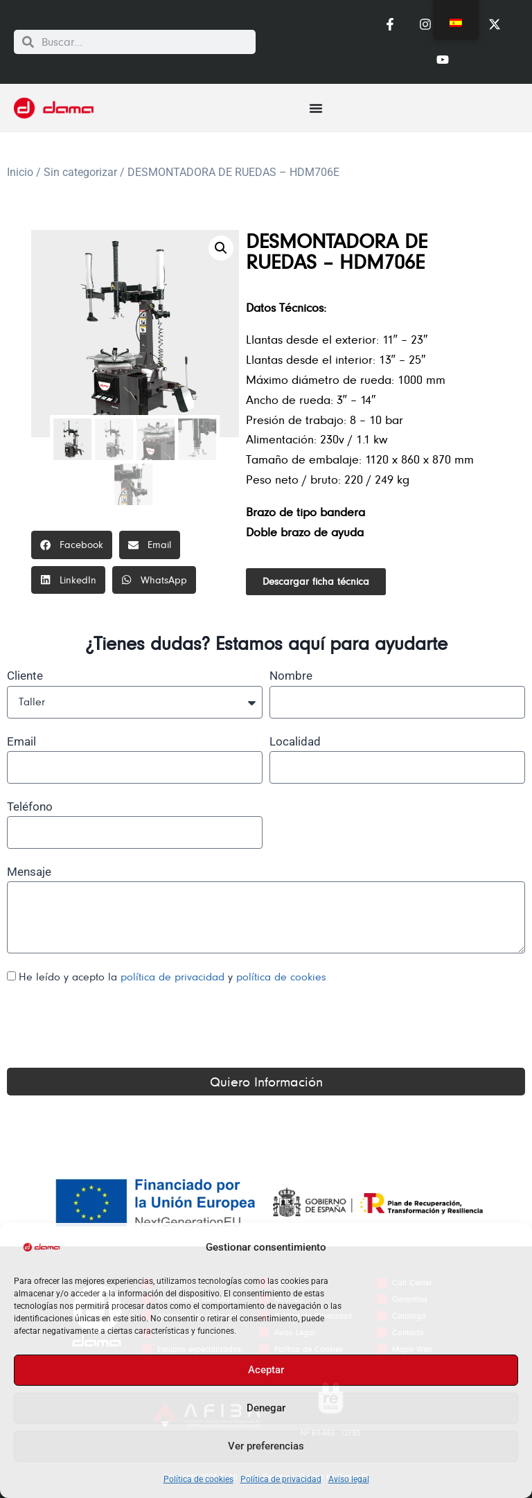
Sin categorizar (80, 172)
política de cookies (281, 976)
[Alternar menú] (316, 108)
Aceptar (266, 1370)
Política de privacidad (280, 1479)
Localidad (295, 741)
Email (21, 741)
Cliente (25, 675)
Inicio (20, 172)
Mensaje (29, 872)
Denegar (266, 1408)
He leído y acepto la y (172, 976)
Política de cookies (198, 1479)
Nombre (290, 675)
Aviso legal (348, 1479)
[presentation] (112, 1027)
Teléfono (30, 806)
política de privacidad (174, 976)
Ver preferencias (266, 1446)
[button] (221, 248)
